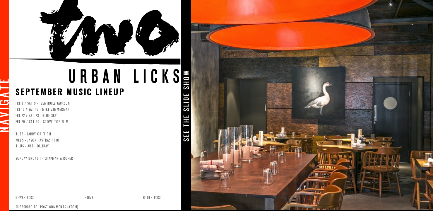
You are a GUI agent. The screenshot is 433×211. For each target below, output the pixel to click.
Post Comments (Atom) (59, 207)
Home (89, 197)
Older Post (152, 197)
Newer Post (25, 197)
